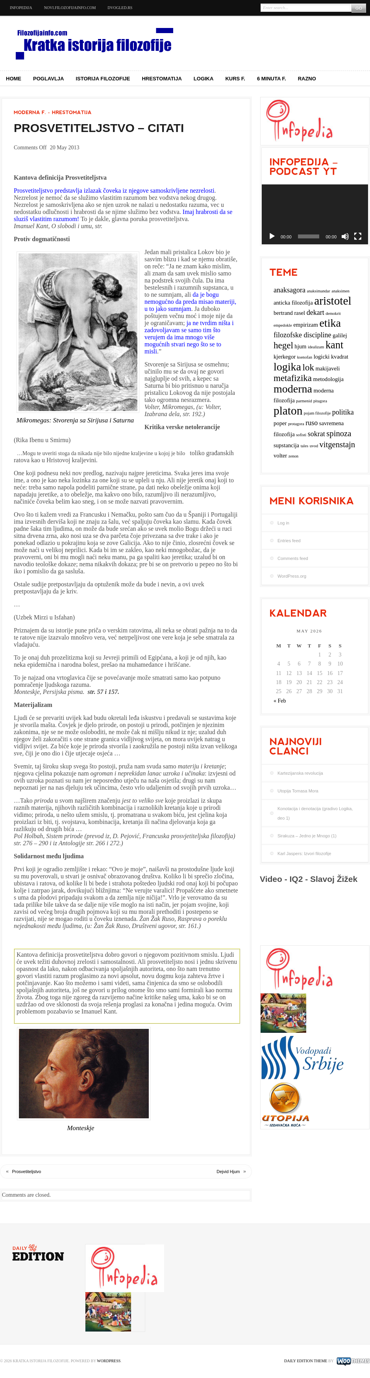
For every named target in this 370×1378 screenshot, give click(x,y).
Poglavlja (48, 79)
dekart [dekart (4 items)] (315, 312)
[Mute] (345, 236)
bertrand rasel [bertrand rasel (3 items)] (289, 313)
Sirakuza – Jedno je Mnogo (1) (307, 835)
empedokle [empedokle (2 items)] (283, 325)
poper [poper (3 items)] (280, 423)
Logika (204, 79)
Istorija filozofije (103, 79)
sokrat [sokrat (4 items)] (316, 434)
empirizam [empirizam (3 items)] (305, 325)
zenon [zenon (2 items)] (293, 456)
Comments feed (293, 558)
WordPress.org (292, 576)
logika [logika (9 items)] (287, 367)
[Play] (272, 236)
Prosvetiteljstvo (26, 1171)
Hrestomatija (161, 79)
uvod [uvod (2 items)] (314, 446)
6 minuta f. (271, 79)
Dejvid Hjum (228, 1171)
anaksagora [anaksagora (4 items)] (289, 290)
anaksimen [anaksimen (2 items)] (340, 291)
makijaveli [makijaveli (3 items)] (327, 368)
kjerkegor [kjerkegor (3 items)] (285, 356)
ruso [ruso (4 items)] (311, 423)
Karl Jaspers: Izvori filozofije (304, 853)
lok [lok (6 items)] (308, 367)
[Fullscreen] (358, 236)
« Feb (280, 701)
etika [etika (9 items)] (329, 323)
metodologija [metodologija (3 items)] (328, 379)
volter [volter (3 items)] (280, 455)
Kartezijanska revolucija (300, 773)
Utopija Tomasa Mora (298, 790)
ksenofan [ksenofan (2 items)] (304, 357)
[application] (315, 214)
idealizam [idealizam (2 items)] (316, 347)
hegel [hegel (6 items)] (283, 345)
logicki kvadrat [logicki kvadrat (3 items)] (331, 356)
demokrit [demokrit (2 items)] (333, 313)
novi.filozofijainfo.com (70, 8)
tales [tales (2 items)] (305, 446)
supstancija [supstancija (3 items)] (286, 445)
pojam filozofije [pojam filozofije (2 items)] (317, 413)
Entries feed (289, 540)
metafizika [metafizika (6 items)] (293, 378)
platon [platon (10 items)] (288, 410)
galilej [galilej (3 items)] (340, 335)
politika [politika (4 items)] (343, 412)
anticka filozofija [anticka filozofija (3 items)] (293, 302)
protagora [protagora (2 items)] (296, 424)
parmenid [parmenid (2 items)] (304, 401)
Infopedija (21, 8)
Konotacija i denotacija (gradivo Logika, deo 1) (315, 813)
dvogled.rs (119, 8)
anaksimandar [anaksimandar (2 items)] (318, 291)
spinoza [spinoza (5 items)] (338, 433)
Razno (307, 79)
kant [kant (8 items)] (334, 345)
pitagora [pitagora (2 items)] (320, 401)
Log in (283, 523)
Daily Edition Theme (305, 1361)
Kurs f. (235, 79)
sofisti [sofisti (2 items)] (301, 435)
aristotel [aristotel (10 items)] (332, 300)
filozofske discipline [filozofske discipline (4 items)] (302, 335)
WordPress (108, 1361)
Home (13, 79)
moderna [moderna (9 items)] (293, 389)
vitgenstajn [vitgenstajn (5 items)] (337, 444)
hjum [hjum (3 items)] (300, 346)
